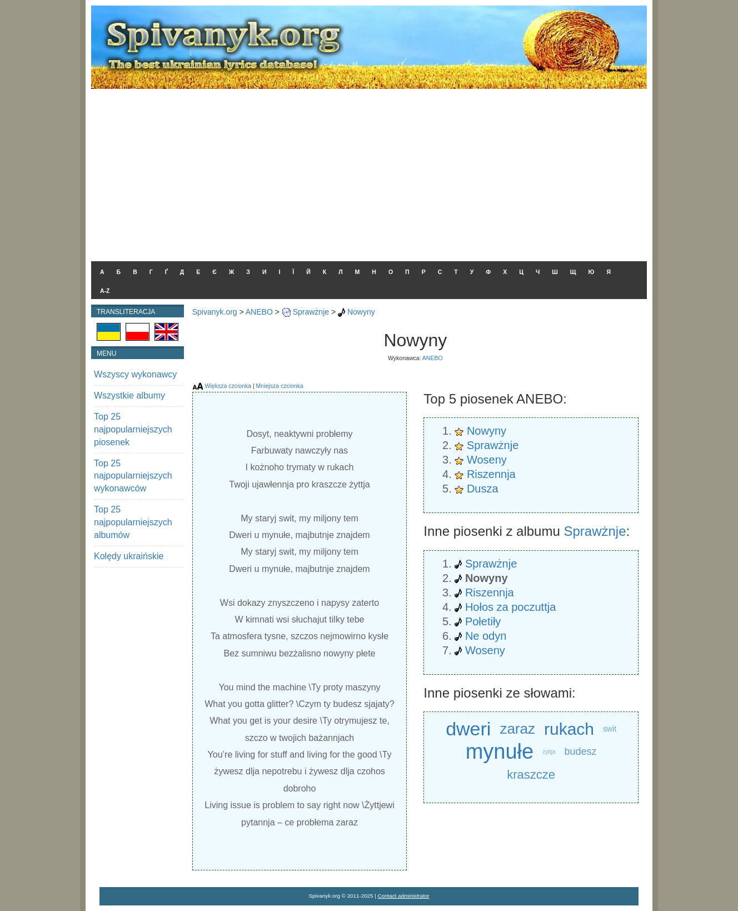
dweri (468, 728)
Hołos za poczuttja (510, 607)
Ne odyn (486, 636)
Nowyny (361, 311)
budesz (581, 751)
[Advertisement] (369, 172)
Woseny (487, 460)
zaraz (517, 728)
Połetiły (483, 621)
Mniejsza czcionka (279, 385)
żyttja (548, 752)
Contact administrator (404, 896)
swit (609, 728)
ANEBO (259, 311)
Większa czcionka (228, 385)
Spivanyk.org (214, 311)
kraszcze (531, 774)
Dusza (482, 488)
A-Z (105, 290)
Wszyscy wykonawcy (135, 374)
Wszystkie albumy (129, 395)
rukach (569, 729)
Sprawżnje (311, 311)
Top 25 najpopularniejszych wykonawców (133, 476)
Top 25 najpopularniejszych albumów (133, 522)
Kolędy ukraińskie (128, 556)
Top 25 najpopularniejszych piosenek (133, 429)
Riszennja (491, 474)
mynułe (500, 751)
